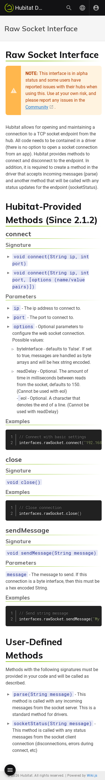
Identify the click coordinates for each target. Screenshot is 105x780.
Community (36, 107)
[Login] (96, 7)
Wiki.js (92, 775)
